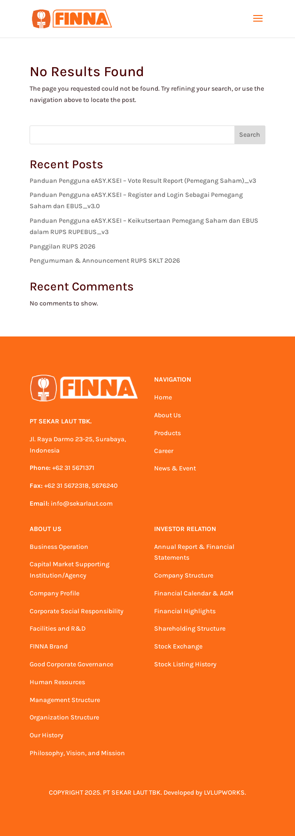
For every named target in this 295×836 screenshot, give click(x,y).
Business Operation (59, 547)
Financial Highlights (185, 611)
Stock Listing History (185, 664)
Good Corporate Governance (71, 664)
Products (167, 433)
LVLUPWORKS (224, 793)
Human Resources (57, 682)
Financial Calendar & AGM (193, 593)
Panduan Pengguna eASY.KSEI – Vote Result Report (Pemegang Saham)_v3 (143, 181)
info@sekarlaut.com (82, 504)
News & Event (175, 468)
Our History (46, 735)
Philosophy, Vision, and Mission (77, 753)
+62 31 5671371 (73, 468)
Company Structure (183, 575)
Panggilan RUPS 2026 (62, 246)
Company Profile (54, 593)
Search (249, 135)
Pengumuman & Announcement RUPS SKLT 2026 (105, 261)
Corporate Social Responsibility (77, 611)
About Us (167, 415)
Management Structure (65, 700)
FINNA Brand (49, 646)
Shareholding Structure (189, 629)
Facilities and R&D (57, 629)
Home (163, 397)
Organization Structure (64, 717)
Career (163, 451)
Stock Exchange (178, 646)
